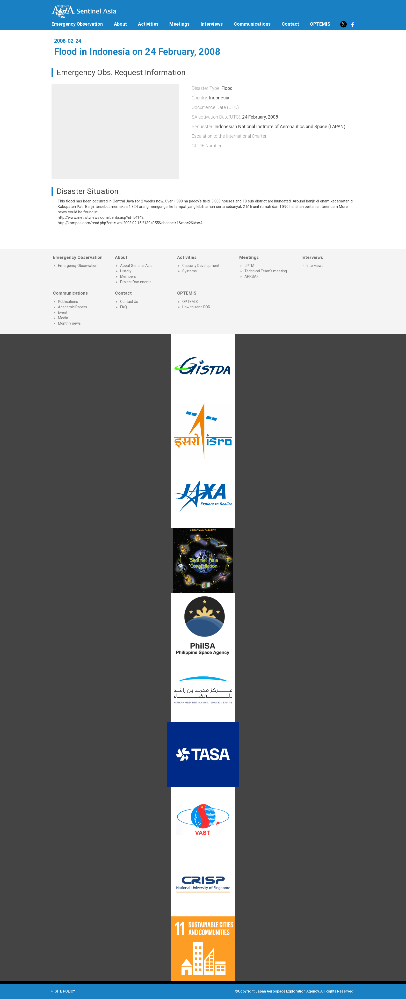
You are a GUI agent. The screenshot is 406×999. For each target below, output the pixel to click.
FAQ (123, 307)
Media (63, 318)
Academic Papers (72, 307)
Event (62, 312)
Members (128, 276)
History (126, 271)
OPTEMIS (190, 302)
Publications (68, 302)
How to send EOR (196, 307)
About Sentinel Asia (136, 266)
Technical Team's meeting (265, 271)
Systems (189, 271)
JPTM (249, 266)
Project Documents (135, 282)
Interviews (212, 24)
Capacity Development (200, 266)
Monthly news (69, 323)
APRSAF (251, 276)
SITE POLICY (65, 991)
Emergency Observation (77, 24)
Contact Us (129, 302)
